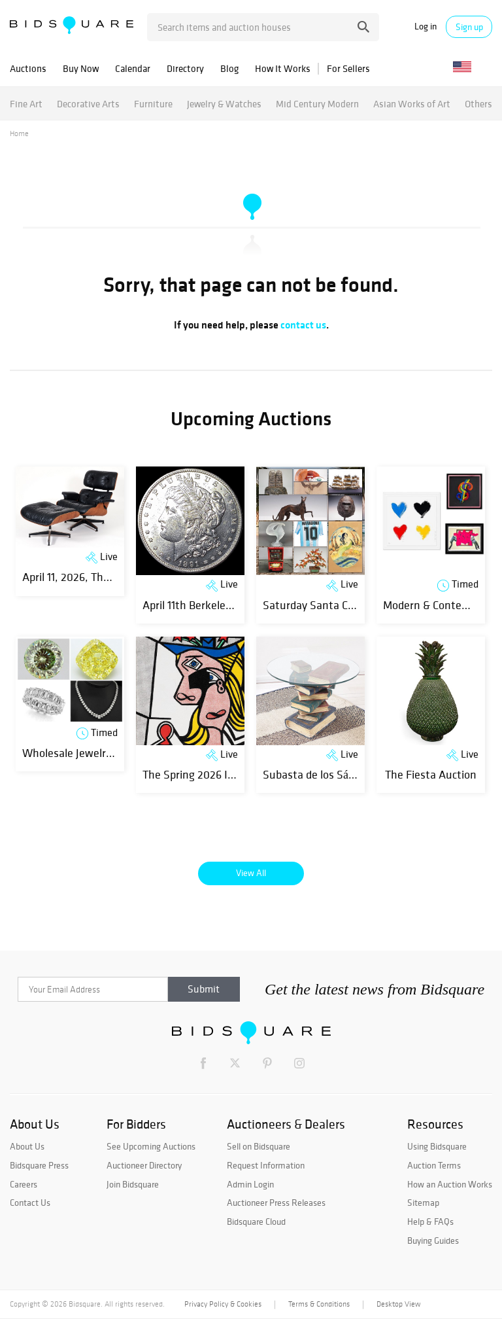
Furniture (153, 103)
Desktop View (398, 1304)
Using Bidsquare (437, 1146)
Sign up (469, 27)
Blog (229, 68)
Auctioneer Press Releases (276, 1202)
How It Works (282, 68)
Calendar (132, 68)
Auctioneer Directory (144, 1165)
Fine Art (26, 103)
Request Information (266, 1165)
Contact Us (30, 1202)
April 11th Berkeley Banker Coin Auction (237, 604)
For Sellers (348, 68)
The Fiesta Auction (431, 774)
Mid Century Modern (317, 103)
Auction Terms (434, 1165)
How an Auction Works (449, 1184)
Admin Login (250, 1184)
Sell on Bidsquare (258, 1146)
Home (19, 133)
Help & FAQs (430, 1221)
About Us (27, 1146)
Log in (425, 26)
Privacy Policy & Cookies (222, 1304)
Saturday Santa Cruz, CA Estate (340, 604)
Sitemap (423, 1202)
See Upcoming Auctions (151, 1146)
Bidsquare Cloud (256, 1221)
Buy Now (81, 68)
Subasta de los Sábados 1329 (332, 774)
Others (478, 103)
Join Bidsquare (133, 1184)
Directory (185, 68)
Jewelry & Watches (224, 103)
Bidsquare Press (39, 1165)
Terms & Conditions (319, 1304)
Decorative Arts (88, 103)
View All (251, 873)
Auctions (28, 68)
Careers (23, 1184)
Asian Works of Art (411, 103)
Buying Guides (433, 1240)
